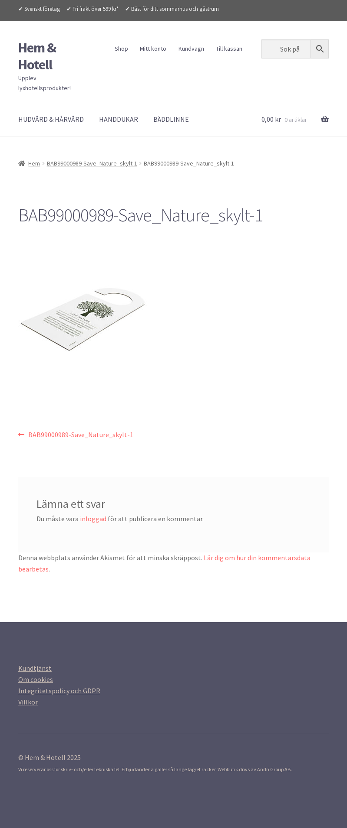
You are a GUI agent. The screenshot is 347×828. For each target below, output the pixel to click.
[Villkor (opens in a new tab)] (28, 702)
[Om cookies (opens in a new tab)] (35, 679)
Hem (34, 163)
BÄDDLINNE (171, 119)
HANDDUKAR (118, 119)
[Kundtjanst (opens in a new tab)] (35, 668)
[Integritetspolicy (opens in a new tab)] (59, 690)
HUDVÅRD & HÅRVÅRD (51, 119)
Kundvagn (191, 48)
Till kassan (229, 48)
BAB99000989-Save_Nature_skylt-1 (92, 163)
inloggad (93, 518)
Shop (121, 48)
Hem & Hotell (37, 56)
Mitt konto (153, 48)
